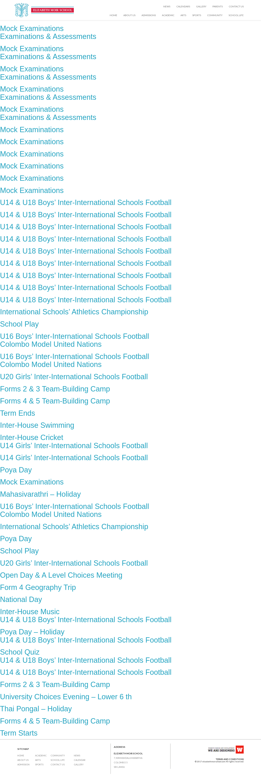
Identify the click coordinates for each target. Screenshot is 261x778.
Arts (183, 15)
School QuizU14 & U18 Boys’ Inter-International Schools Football (85, 656)
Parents (217, 6)
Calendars (183, 6)
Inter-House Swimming (37, 425)
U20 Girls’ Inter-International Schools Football (74, 376)
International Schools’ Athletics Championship (74, 312)
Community (214, 15)
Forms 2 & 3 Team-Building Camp (55, 389)
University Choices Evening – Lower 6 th (66, 697)
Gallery (201, 6)
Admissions (149, 15)
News (166, 6)
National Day (21, 599)
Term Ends (17, 413)
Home (113, 15)
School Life (236, 15)
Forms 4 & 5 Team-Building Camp (55, 401)
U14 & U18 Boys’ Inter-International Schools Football (85, 202)
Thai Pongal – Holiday (36, 709)
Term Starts (19, 733)
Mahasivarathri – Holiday (40, 494)
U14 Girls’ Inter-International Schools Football (74, 457)
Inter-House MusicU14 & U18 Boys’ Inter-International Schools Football (85, 615)
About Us (129, 15)
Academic (168, 15)
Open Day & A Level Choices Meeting (61, 575)
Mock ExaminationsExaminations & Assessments (48, 32)
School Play (19, 324)
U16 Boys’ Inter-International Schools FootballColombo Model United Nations (74, 340)
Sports (196, 15)
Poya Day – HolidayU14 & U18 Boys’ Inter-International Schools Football (85, 636)
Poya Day (16, 470)
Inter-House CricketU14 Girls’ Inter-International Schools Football (74, 441)
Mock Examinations (32, 129)
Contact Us (236, 6)
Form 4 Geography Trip (38, 587)
